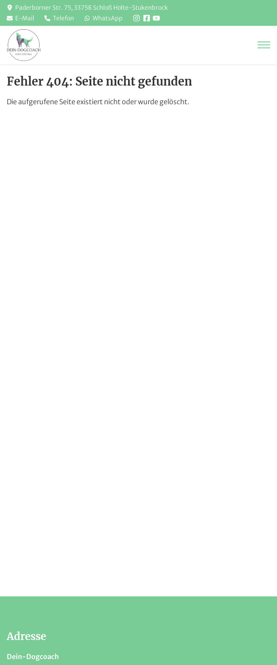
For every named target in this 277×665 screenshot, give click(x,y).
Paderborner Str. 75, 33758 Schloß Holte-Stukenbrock (91, 7)
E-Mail (20, 18)
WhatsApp (103, 18)
